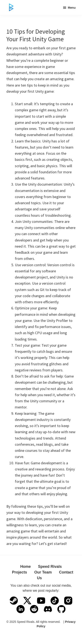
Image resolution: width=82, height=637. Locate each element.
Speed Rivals (50, 566)
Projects (19, 572)
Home (25, 566)
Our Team (43, 572)
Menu (72, 7)
